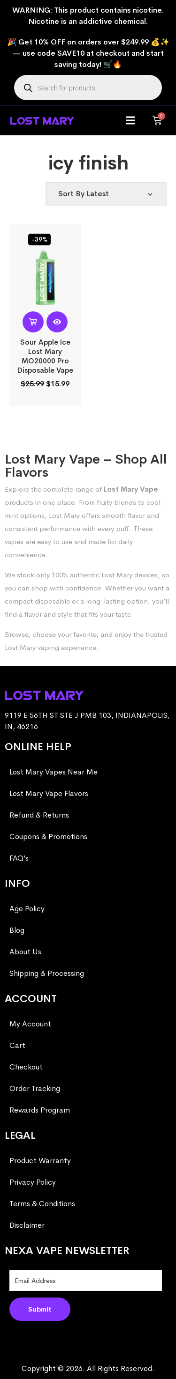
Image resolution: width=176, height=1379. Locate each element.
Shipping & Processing (46, 973)
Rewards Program (39, 1110)
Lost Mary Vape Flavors (48, 793)
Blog (16, 930)
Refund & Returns (39, 815)
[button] (130, 120)
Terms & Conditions (42, 1204)
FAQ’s (19, 858)
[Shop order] (106, 194)
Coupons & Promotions (48, 836)
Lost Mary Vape (131, 489)
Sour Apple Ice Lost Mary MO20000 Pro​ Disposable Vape (45, 356)
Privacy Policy (32, 1182)
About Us (25, 952)
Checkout (26, 1067)
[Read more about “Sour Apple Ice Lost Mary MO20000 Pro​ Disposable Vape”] (33, 321)
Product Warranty (40, 1160)
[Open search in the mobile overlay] (88, 87)
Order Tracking (34, 1088)
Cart (17, 1045)
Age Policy (27, 909)
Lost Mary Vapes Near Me (53, 772)
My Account (30, 1024)
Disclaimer (27, 1225)
